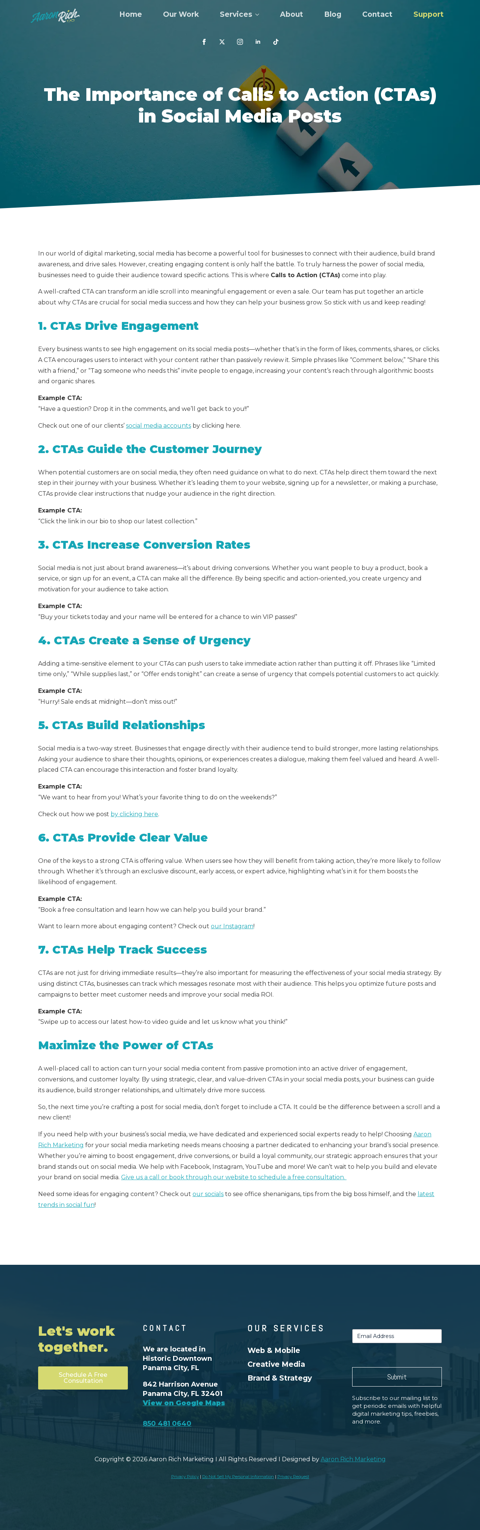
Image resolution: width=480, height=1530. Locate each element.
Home (130, 14)
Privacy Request (293, 1476)
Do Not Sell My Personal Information (238, 1476)
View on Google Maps (184, 1403)
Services (236, 14)
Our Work (181, 14)
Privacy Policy (185, 1476)
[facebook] (204, 42)
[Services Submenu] (258, 14)
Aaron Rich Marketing (353, 1459)
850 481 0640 (167, 1423)
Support (428, 14)
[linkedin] (258, 42)
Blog (332, 14)
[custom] (222, 42)
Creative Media (276, 1364)
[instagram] (240, 42)
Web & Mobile (273, 1350)
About (291, 14)
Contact (377, 14)
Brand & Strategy (279, 1377)
